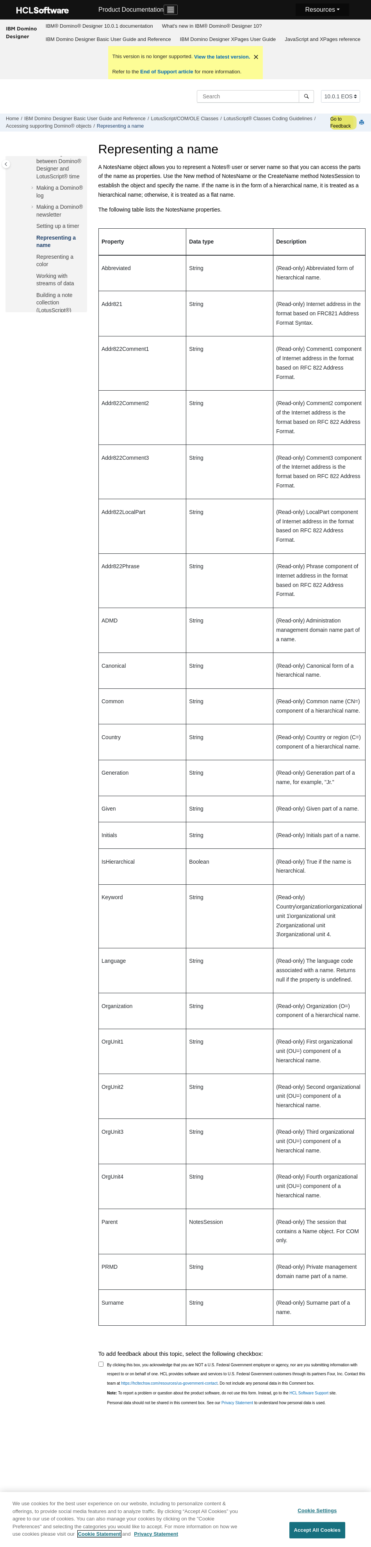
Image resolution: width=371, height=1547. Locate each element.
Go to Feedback (340, 122)
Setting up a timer (57, 226)
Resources (320, 9)
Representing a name (120, 126)
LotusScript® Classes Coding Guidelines (268, 118)
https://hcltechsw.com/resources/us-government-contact (169, 1383)
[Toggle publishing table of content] (6, 164)
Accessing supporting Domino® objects (48, 126)
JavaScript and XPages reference (322, 39)
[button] (33, 188)
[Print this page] (362, 122)
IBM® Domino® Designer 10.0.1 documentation (99, 26)
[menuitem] (99, 26)
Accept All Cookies (317, 1535)
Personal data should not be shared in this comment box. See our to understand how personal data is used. (216, 1403)
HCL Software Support (308, 1393)
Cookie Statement (99, 1539)
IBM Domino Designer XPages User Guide (228, 39)
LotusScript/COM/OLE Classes (184, 118)
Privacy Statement (237, 1403)
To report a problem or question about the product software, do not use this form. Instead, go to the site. (222, 1393)
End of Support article (166, 72)
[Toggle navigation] (171, 10)
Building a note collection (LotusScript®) (54, 302)
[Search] (306, 96)
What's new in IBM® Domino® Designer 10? (212, 26)
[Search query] (255, 96)
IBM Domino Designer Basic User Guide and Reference (108, 39)
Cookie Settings (317, 1515)
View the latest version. (221, 57)
